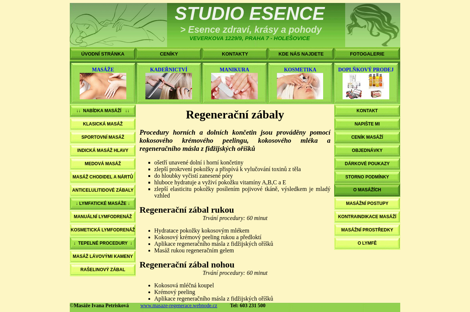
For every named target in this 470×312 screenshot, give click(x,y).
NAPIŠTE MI (367, 124)
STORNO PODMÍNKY (367, 177)
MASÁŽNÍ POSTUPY (367, 203)
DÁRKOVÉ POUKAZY (367, 163)
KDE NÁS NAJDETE (301, 54)
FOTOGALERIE (367, 54)
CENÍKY (169, 54)
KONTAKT (367, 110)
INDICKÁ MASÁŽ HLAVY (102, 150)
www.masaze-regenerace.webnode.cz (178, 305)
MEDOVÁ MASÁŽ (103, 163)
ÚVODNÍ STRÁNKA (102, 54)
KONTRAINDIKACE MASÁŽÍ (367, 216)
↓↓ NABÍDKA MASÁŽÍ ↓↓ (103, 110)
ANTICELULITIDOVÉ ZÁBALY (103, 190)
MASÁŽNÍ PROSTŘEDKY (367, 230)
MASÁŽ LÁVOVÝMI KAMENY (103, 256)
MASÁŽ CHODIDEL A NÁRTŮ (103, 177)
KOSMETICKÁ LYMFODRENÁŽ (103, 230)
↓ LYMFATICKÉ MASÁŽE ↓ (103, 203)
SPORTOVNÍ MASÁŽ (103, 137)
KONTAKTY (235, 54)
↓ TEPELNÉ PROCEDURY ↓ (102, 243)
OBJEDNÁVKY (367, 150)
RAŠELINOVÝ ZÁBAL (102, 269)
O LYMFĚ (367, 243)
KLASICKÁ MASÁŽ (103, 124)
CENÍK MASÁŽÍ (367, 137)
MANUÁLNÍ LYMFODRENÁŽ (103, 216)
